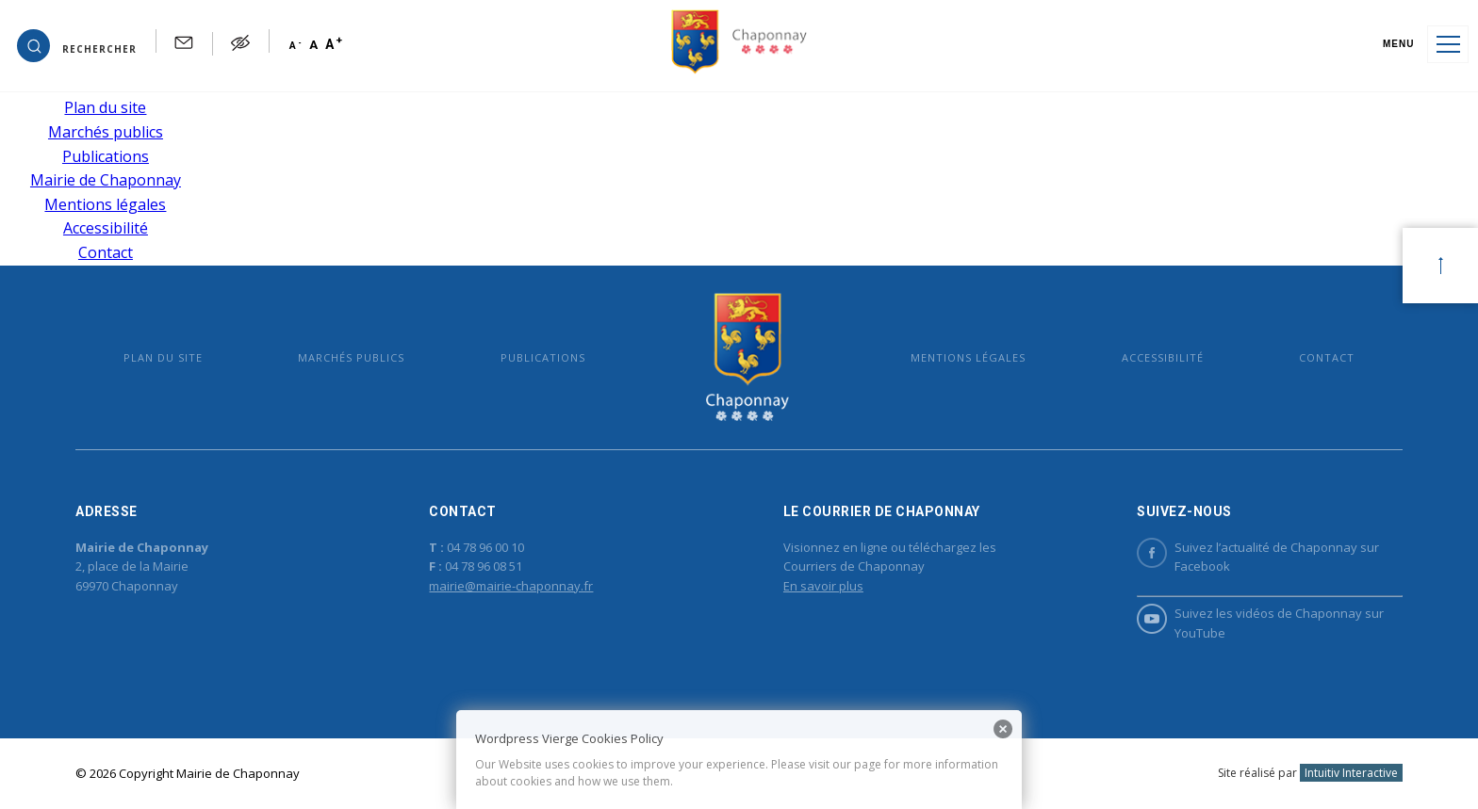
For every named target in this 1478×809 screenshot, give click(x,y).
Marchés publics (105, 131)
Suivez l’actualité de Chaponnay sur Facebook (1258, 556)
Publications (105, 156)
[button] (77, 44)
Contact (105, 252)
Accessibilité (105, 228)
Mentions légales (105, 204)
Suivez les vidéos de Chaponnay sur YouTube (1260, 622)
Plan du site (105, 107)
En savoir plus (823, 585)
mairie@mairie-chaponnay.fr (511, 585)
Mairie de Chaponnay (105, 180)
